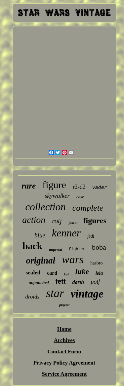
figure (54, 184)
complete (87, 208)
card (52, 273)
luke (82, 271)
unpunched (39, 282)
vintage (87, 294)
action (33, 220)
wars (73, 259)
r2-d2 (79, 187)
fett (61, 281)
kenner (66, 233)
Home (64, 329)
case (80, 196)
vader (99, 188)
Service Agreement (64, 374)
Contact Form (64, 351)
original (41, 260)
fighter (77, 249)
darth (78, 282)
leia (99, 273)
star (55, 293)
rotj (57, 221)
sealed (33, 272)
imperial (55, 250)
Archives (64, 340)
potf (95, 281)
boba (99, 247)
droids (32, 297)
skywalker (57, 195)
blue (39, 235)
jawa (72, 222)
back (32, 246)
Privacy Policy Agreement (64, 363)
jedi (90, 236)
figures (94, 220)
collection (45, 207)
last (66, 274)
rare (28, 185)
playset (64, 305)
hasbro (96, 263)
